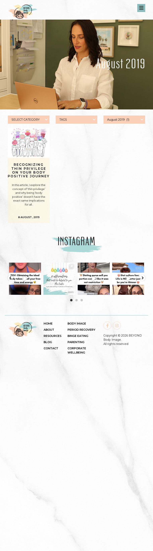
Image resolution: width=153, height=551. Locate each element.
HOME (48, 323)
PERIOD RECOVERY (81, 330)
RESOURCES (52, 336)
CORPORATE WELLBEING (77, 350)
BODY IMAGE (77, 323)
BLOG (48, 342)
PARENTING (76, 342)
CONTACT (51, 348)
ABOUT (49, 330)
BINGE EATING (78, 336)
